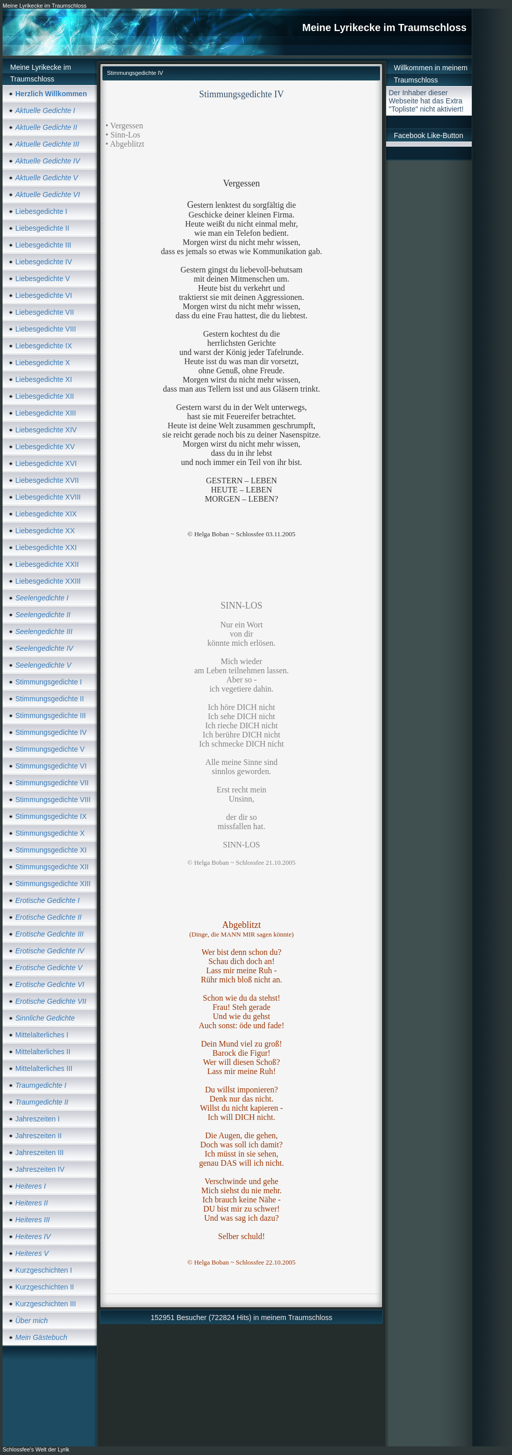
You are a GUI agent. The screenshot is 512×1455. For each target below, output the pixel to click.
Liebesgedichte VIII (45, 329)
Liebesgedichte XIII (45, 413)
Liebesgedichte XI (43, 379)
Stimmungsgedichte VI (51, 766)
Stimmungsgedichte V (50, 749)
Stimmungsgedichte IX (51, 816)
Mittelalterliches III (43, 1068)
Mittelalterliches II (42, 1052)
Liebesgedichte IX (43, 346)
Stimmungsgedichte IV (51, 732)
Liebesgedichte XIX (46, 514)
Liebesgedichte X (42, 363)
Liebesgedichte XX (45, 531)
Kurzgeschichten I (43, 1270)
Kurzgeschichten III (45, 1304)
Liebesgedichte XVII (47, 480)
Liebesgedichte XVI (46, 463)
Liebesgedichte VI (43, 295)
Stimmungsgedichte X (50, 833)
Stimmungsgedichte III (50, 715)
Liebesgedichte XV (45, 447)
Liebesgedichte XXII (47, 564)
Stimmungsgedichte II (49, 699)
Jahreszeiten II (38, 1136)
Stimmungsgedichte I (48, 682)
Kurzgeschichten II (44, 1287)
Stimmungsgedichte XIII (53, 884)
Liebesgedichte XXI (46, 547)
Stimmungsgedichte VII (52, 783)
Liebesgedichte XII (44, 396)
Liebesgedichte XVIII (47, 497)
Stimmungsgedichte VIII (53, 799)
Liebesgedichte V (42, 278)
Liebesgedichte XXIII (47, 581)
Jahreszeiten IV (40, 1169)
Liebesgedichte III (43, 245)
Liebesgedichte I (41, 211)
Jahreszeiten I (37, 1119)
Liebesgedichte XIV (46, 430)
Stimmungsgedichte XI (51, 850)
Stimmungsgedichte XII (52, 867)
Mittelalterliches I (41, 1035)
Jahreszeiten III (39, 1152)
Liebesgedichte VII (44, 312)
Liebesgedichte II (42, 228)
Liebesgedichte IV (43, 262)
